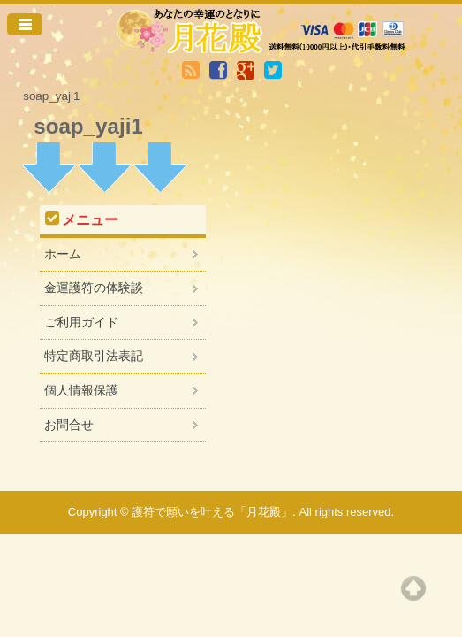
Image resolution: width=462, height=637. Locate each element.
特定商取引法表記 (93, 356)
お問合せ (69, 425)
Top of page (413, 588)
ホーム (62, 254)
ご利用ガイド (81, 322)
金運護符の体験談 (93, 287)
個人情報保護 (81, 390)
